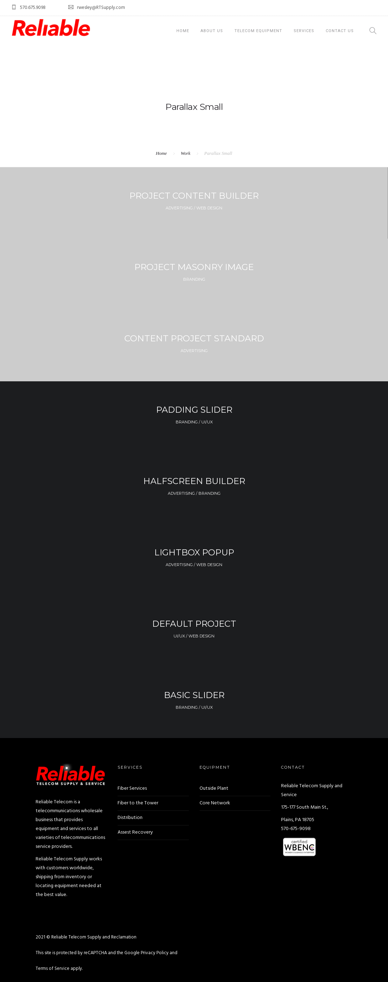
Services (304, 31)
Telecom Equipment (258, 31)
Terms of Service (52, 968)
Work (185, 153)
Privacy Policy (155, 953)
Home (182, 31)
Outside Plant (214, 788)
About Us (212, 31)
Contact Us (340, 31)
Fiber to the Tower (138, 803)
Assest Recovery (135, 832)
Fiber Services (132, 788)
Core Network (215, 803)
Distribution (130, 818)
